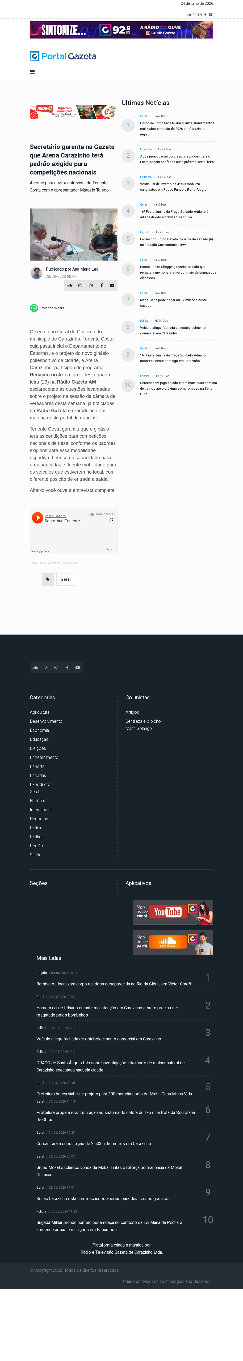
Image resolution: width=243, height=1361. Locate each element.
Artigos (132, 712)
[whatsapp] (47, 308)
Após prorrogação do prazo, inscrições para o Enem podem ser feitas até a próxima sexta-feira (177, 159)
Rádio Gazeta (38, 563)
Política (37, 837)
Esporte (144, 232)
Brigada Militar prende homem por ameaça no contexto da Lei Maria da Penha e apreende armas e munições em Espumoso (109, 1226)
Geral (66, 579)
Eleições (38, 748)
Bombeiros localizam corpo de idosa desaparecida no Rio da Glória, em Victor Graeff (113, 984)
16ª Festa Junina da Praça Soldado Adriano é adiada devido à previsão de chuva (174, 214)
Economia (39, 730)
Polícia (144, 321)
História (37, 801)
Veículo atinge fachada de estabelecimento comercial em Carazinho (173, 330)
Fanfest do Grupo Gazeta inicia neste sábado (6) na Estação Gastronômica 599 (176, 242)
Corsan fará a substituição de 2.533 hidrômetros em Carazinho (93, 1144)
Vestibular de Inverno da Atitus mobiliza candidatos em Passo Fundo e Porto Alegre (173, 187)
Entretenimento (44, 757)
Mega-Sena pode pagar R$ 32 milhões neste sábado (173, 303)
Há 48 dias (161, 321)
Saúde (35, 855)
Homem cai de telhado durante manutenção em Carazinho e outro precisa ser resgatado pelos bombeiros (107, 1011)
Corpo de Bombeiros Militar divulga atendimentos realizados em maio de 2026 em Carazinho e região (177, 129)
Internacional (41, 810)
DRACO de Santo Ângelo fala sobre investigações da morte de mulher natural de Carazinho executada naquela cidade (110, 1066)
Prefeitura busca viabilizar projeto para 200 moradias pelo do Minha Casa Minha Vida (114, 1094)
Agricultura (39, 712)
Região (36, 846)
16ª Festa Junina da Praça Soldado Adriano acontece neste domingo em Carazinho (173, 358)
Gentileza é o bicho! (143, 721)
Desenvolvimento (46, 721)
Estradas (38, 775)
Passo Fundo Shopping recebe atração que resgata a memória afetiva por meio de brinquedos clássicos (178, 272)
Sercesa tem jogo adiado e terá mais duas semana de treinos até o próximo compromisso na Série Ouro (178, 389)
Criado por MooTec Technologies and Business (167, 1281)
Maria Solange (138, 728)
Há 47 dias (160, 116)
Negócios (39, 819)
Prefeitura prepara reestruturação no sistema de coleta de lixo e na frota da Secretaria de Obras (115, 1116)
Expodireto (40, 784)
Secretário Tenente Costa (63, 563)
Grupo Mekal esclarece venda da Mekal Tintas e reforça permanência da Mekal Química (109, 1171)
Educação (146, 149)
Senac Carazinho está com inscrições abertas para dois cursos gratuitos (103, 1199)
